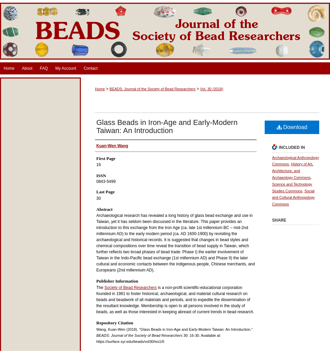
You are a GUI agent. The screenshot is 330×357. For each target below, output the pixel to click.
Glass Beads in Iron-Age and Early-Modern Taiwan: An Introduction (166, 126)
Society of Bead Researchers (130, 287)
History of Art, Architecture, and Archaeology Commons (292, 171)
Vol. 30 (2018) (211, 89)
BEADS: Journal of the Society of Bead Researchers (165, 31)
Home (100, 89)
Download (292, 127)
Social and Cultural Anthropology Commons (293, 197)
